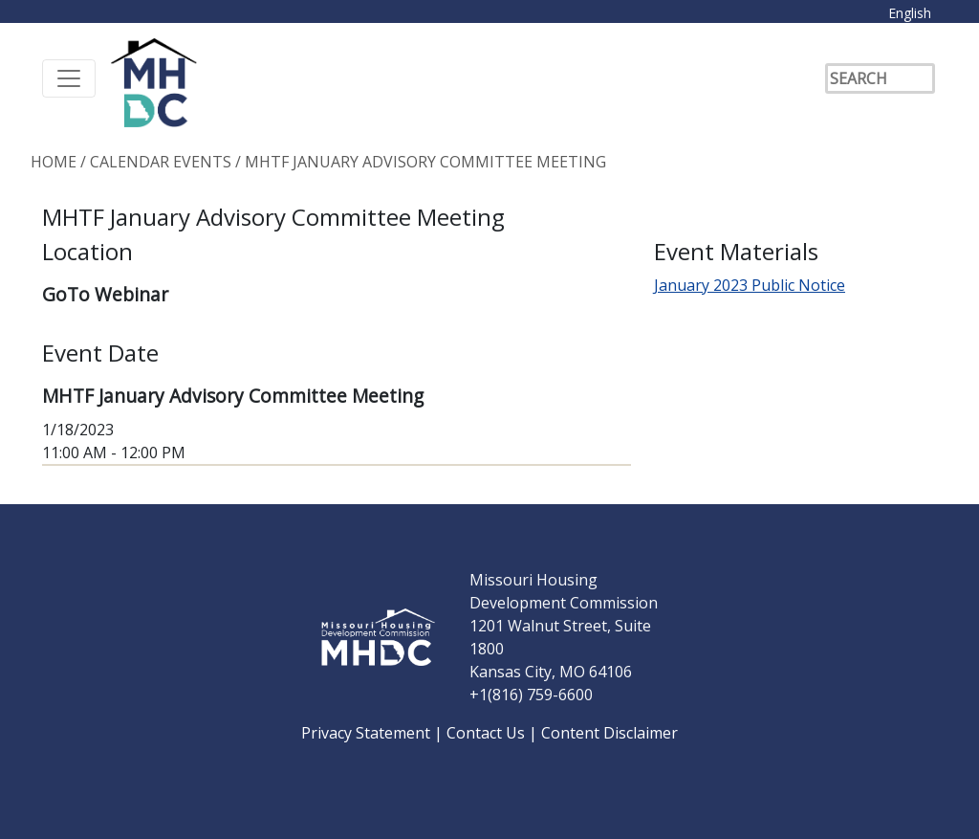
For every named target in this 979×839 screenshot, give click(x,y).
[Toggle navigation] (69, 78)
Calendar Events (160, 161)
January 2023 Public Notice (749, 285)
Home (53, 161)
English (909, 13)
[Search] (880, 78)
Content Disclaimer (609, 732)
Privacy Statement (367, 732)
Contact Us (487, 732)
